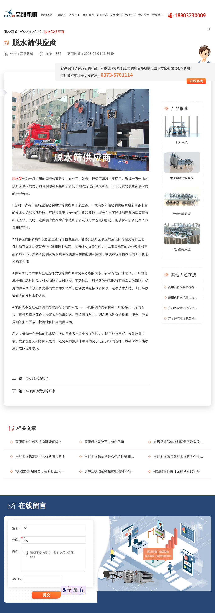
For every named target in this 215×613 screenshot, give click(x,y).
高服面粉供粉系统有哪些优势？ (184, 287)
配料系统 (182, 142)
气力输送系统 (182, 249)
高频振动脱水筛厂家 (40, 391)
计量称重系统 (182, 213)
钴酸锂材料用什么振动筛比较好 (176, 471)
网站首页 (47, 15)
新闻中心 (102, 15)
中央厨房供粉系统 (181, 178)
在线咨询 (196, 81)
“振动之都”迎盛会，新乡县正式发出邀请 (41, 471)
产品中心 (74, 15)
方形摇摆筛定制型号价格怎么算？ (184, 318)
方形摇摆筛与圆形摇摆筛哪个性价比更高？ (179, 456)
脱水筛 (17, 178)
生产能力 (144, 15)
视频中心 (130, 15)
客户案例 (88, 15)
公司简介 (61, 15)
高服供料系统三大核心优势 (184, 297)
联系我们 (158, 15)
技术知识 (34, 32)
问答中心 (116, 15)
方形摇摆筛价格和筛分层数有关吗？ (184, 308)
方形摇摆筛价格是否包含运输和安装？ (110, 456)
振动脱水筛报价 (37, 378)
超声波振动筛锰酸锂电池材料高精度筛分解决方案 (110, 471)
